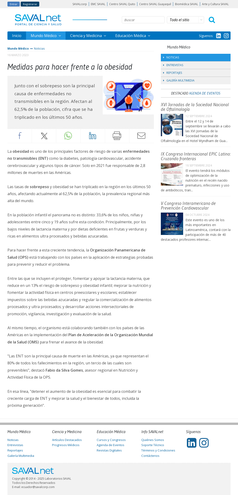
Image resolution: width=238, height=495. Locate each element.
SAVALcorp (80, 4)
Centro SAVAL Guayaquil (155, 4)
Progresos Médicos (65, 445)
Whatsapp (68, 135)
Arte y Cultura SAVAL (215, 4)
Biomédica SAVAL (186, 4)
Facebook (19, 135)
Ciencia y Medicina (86, 35)
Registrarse (30, 4)
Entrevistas (173, 65)
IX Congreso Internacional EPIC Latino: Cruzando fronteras (196, 156)
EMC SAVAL (98, 4)
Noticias (39, 49)
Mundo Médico (44, 35)
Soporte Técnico (152, 445)
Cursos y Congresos (111, 440)
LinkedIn (92, 135)
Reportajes (172, 73)
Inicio (16, 35)
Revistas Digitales (109, 450)
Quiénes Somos (152, 440)
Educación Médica (131, 35)
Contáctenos (150, 456)
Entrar (13, 4)
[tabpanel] (128, 95)
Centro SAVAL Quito (122, 4)
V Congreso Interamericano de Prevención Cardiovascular (188, 205)
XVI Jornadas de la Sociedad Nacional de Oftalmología (195, 107)
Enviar (141, 135)
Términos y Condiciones (158, 450)
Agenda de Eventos (204, 93)
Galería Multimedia (179, 80)
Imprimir (117, 135)
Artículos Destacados (67, 440)
